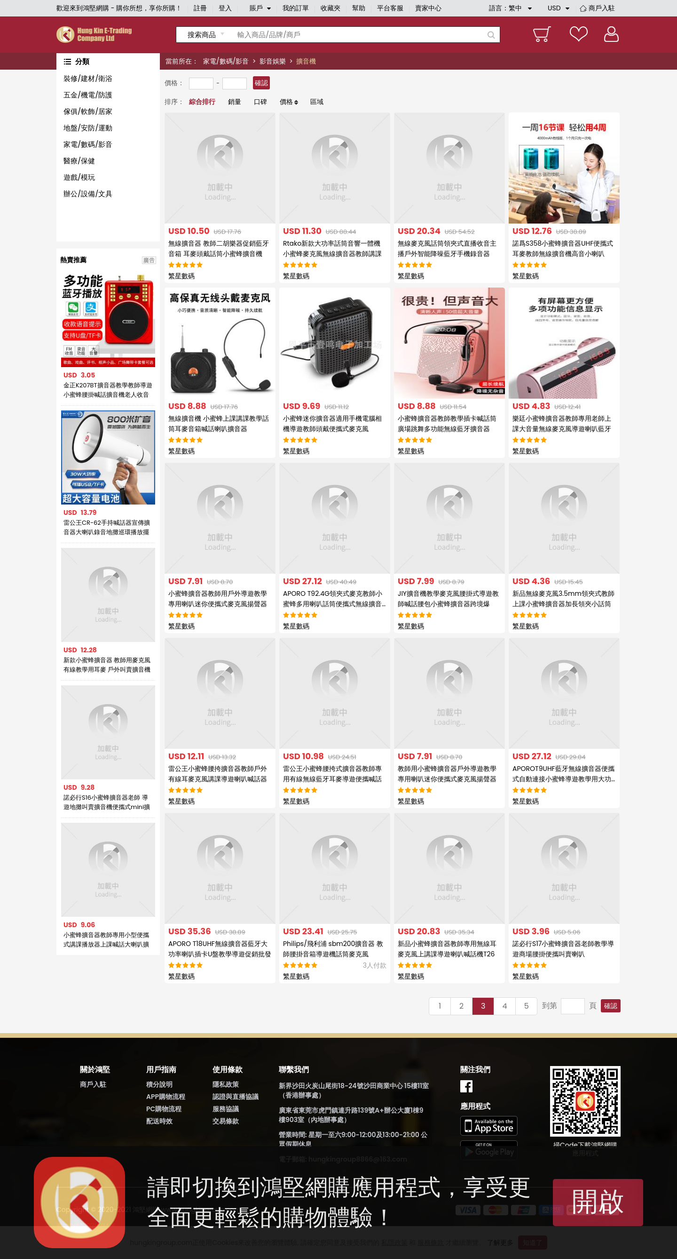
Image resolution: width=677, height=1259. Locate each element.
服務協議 (226, 1109)
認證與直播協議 (236, 1096)
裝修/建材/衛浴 (87, 78)
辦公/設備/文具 (87, 194)
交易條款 (226, 1121)
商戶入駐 (602, 8)
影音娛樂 (273, 61)
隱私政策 (226, 1084)
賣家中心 (428, 8)
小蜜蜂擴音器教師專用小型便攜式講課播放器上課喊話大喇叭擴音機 (106, 939)
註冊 (200, 8)
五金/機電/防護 (87, 95)
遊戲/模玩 (79, 177)
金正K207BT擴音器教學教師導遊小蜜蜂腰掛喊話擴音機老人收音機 (107, 390)
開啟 (598, 1201)
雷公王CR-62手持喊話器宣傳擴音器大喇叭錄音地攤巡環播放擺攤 (106, 527)
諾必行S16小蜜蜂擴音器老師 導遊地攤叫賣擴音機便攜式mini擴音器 (106, 802)
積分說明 (159, 1084)
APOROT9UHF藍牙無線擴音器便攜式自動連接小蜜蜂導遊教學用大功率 (563, 779)
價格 (286, 101)
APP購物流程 (165, 1096)
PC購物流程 (163, 1109)
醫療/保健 (79, 161)
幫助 (358, 8)
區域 (316, 101)
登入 (225, 8)
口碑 (260, 101)
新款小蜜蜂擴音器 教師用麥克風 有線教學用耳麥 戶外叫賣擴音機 (106, 665)
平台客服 (390, 8)
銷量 (234, 101)
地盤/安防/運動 (87, 128)
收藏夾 (330, 8)
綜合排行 (202, 101)
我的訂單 (296, 8)
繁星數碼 (181, 276)
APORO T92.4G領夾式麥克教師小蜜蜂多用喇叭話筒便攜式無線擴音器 (332, 604)
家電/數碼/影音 (226, 61)
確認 (261, 83)
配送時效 (159, 1121)
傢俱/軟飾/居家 (87, 111)
